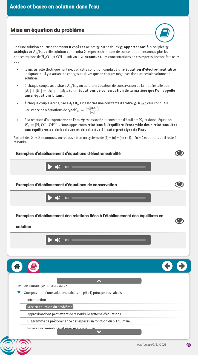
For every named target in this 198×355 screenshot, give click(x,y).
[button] (99, 280)
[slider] (108, 167)
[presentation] (38, 51)
